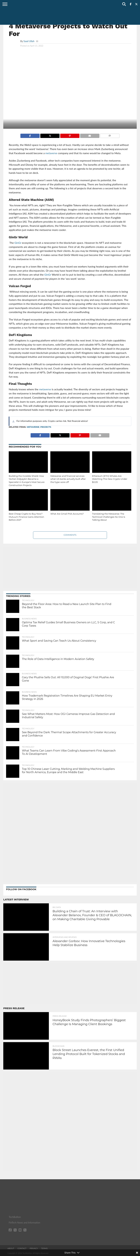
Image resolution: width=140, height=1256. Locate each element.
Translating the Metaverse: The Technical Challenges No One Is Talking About (108, 517)
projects (45, 427)
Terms (44, 1248)
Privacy (34, 1248)
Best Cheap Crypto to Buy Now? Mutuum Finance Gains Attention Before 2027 (26, 517)
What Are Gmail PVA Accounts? (67, 514)
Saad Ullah (29, 41)
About (10, 1248)
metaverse (33, 427)
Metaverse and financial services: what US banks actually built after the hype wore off (68, 479)
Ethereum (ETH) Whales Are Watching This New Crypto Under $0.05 (109, 479)
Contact (21, 1248)
